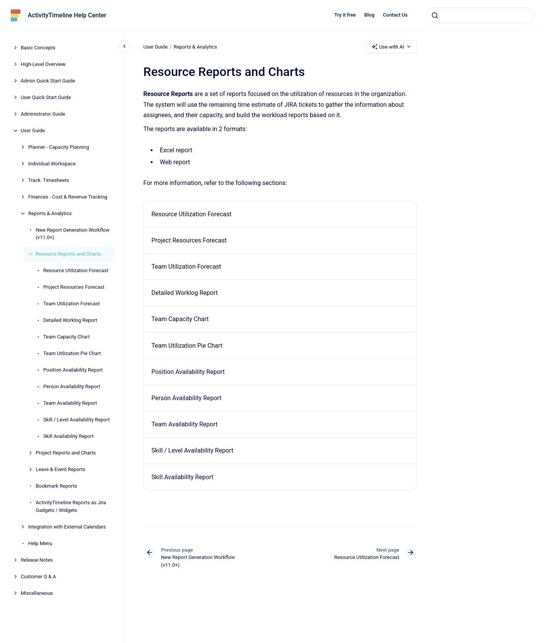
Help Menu (40, 543)
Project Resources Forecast (73, 287)
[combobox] (480, 15)
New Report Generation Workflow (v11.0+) (73, 234)
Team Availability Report (70, 403)
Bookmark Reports (56, 486)
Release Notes (37, 560)
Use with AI (391, 47)
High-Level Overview (43, 64)
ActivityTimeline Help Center (67, 15)
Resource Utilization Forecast (75, 270)
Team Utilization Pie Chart (72, 353)
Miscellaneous (37, 593)
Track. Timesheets (48, 180)
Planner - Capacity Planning (58, 147)
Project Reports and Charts (66, 453)
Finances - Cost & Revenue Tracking (67, 197)
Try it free (345, 15)
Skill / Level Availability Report (76, 419)
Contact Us (395, 15)
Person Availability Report (71, 386)
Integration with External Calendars (67, 527)
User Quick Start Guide (46, 97)
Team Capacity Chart (66, 337)
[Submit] (435, 15)
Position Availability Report (72, 370)
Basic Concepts (38, 47)
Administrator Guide (43, 114)
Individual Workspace (52, 164)
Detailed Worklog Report (70, 320)
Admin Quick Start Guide (48, 81)
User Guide (33, 130)
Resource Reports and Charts (68, 254)
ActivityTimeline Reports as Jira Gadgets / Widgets (71, 506)
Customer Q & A (38, 576)
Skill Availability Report (68, 436)
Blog (369, 15)
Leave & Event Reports (61, 469)
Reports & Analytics (50, 213)
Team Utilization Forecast (71, 303)
